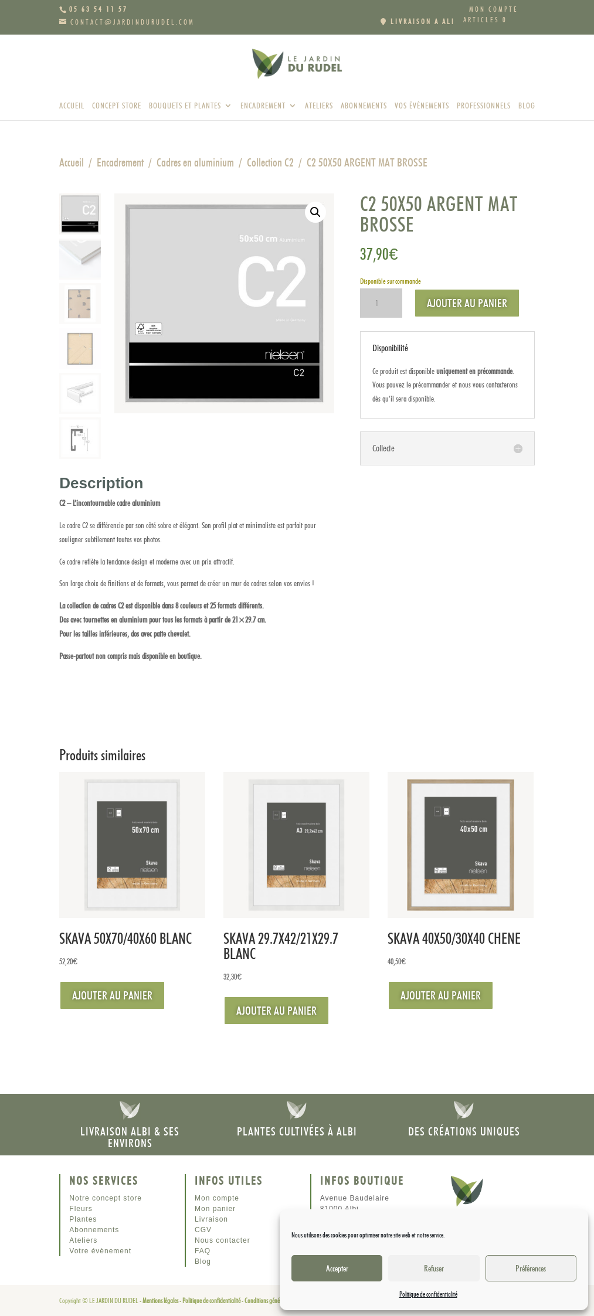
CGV (203, 1230)
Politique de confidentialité (428, 1294)
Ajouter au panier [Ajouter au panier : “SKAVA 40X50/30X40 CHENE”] (440, 995)
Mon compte (493, 9)
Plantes (83, 1219)
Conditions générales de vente (277, 1300)
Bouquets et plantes (185, 105)
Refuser (434, 1268)
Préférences (530, 1268)
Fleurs (80, 1209)
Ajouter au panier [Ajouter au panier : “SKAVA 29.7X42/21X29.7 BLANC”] (276, 1011)
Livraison (211, 1219)
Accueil (71, 105)
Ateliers (319, 105)
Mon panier (215, 1209)
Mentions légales (160, 1300)
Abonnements (364, 105)
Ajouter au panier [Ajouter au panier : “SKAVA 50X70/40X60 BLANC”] (112, 995)
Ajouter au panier (467, 303)
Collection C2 (270, 162)
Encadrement (263, 105)
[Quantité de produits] (381, 303)
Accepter (337, 1268)
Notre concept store (105, 1198)
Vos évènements (422, 105)
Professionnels (484, 105)
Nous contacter (222, 1240)
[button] (315, 212)
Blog (526, 105)
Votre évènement (100, 1251)
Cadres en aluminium (195, 162)
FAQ (203, 1251)
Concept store (116, 105)
